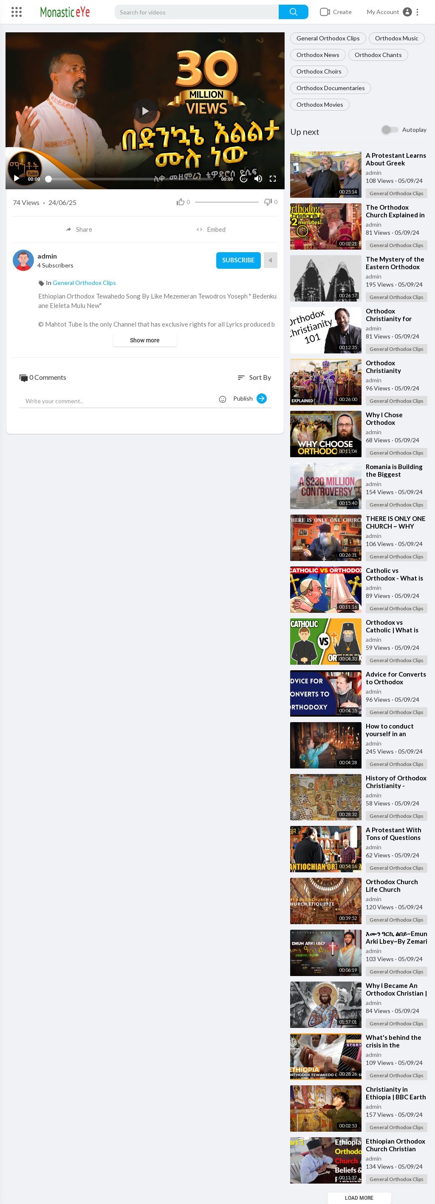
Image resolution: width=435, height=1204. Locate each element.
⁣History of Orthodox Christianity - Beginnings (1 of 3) (396, 785)
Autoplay (414, 129)
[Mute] (257, 178)
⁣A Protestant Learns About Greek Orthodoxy (396, 162)
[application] (145, 110)
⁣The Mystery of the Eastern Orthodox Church (395, 266)
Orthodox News (318, 54)
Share (78, 228)
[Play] (17, 178)
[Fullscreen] (272, 178)
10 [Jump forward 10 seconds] (243, 178)
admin (373, 172)
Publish (250, 397)
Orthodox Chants (378, 54)
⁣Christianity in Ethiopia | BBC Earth (396, 1093)
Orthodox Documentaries (331, 87)
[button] (393, 12)
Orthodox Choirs (319, 71)
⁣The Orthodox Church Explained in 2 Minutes (395, 214)
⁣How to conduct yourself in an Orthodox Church (392, 733)
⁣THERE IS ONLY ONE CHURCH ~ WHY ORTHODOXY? (396, 526)
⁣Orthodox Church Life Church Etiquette (392, 889)
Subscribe (237, 259)
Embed (211, 228)
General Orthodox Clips (328, 38)
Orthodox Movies (320, 104)
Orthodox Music (396, 38)
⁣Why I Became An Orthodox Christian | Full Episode (396, 993)
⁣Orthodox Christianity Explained (383, 370)
